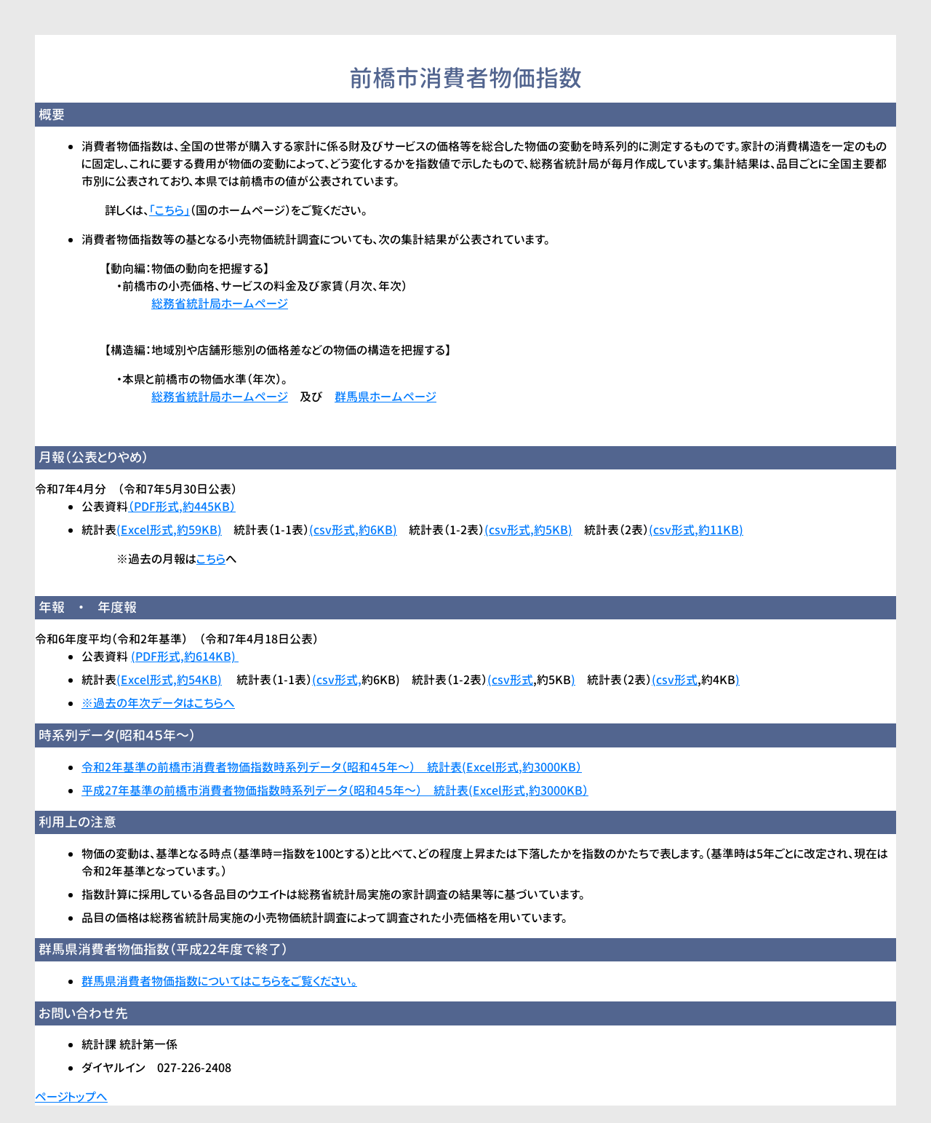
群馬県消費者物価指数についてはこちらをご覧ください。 (219, 981)
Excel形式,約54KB (169, 680)
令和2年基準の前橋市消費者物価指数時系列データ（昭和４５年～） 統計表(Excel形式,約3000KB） (331, 767)
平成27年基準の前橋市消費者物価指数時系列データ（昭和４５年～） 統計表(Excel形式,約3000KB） (334, 790)
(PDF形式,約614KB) (185, 656)
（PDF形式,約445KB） (182, 507)
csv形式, (338, 680)
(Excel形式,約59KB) (169, 530)
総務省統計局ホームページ (219, 303)
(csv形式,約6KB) (353, 530)
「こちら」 (169, 210)
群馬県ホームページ (385, 397)
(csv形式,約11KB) (696, 530)
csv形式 (512, 680)
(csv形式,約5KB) (528, 530)
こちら (210, 559)
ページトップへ (71, 1097)
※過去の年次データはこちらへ (158, 703)
